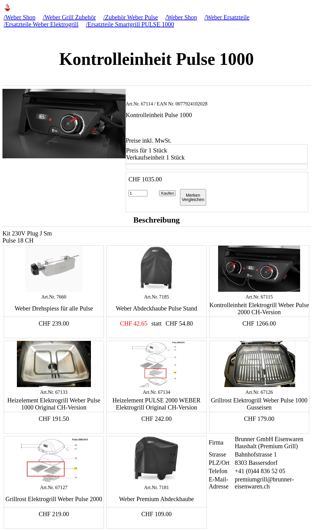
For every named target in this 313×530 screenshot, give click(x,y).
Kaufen (167, 193)
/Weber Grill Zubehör (69, 17)
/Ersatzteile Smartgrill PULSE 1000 (130, 24)
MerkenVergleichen (193, 197)
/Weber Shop (19, 17)
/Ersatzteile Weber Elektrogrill (41, 24)
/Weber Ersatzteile (227, 17)
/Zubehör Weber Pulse (130, 17)
